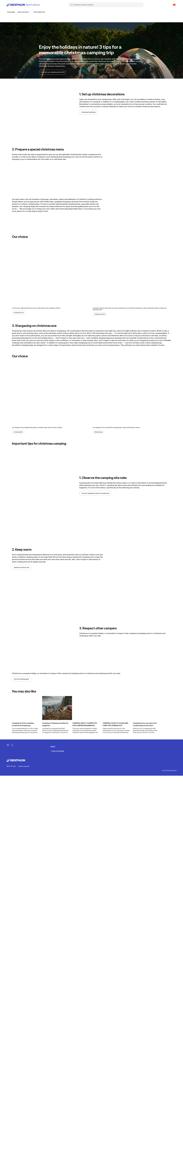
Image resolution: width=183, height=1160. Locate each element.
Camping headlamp (88, 112)
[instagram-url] (12, 745)
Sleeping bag (98, 432)
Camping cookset (99, 314)
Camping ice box (19, 312)
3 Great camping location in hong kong (95, 493)
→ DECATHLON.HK (57, 751)
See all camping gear (21, 679)
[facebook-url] (8, 745)
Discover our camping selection (52, 72)
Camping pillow (18, 432)
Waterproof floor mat (21, 567)
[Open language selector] (174, 4)
